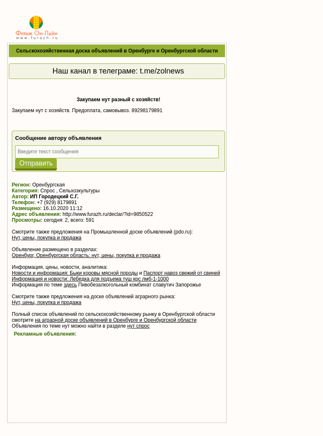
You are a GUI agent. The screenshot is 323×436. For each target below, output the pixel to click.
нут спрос (138, 326)
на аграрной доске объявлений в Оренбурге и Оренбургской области (115, 320)
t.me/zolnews (162, 71)
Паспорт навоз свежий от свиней (181, 273)
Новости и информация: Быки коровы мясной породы (75, 273)
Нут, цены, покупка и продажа (46, 238)
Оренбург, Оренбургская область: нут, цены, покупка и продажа (86, 255)
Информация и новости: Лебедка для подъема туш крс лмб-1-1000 (90, 279)
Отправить (36, 163)
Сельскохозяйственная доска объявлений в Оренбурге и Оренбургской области (117, 51)
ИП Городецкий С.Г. (54, 197)
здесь (70, 285)
